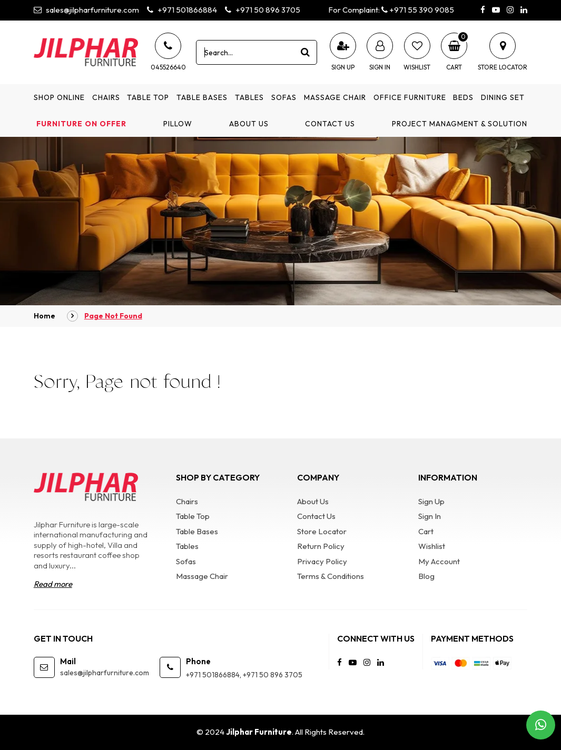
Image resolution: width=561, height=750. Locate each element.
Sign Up (431, 501)
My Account (439, 561)
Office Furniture (409, 97)
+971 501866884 (182, 10)
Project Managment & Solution (459, 123)
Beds (463, 97)
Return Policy (321, 546)
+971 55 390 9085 (417, 10)
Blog (426, 576)
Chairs (106, 97)
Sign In (429, 516)
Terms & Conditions (330, 576)
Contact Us (330, 123)
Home (44, 316)
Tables (249, 97)
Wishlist (431, 546)
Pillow (177, 123)
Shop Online (59, 97)
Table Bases (202, 97)
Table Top (148, 97)
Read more (53, 584)
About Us (249, 123)
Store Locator (322, 531)
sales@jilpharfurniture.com (86, 10)
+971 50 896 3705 (262, 10)
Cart (426, 531)
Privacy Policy (322, 561)
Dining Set (503, 97)
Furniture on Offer (81, 123)
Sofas (284, 97)
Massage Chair (335, 97)
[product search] (305, 52)
